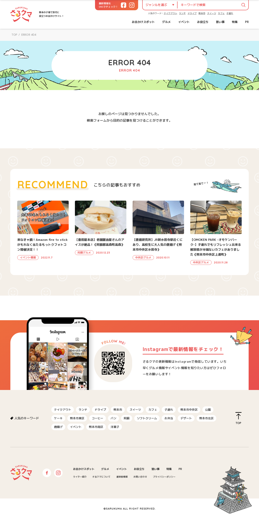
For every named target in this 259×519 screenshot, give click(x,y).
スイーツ (211, 13)
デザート (186, 418)
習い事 (220, 22)
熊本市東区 (77, 418)
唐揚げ (58, 427)
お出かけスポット (143, 22)
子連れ (229, 13)
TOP (14, 35)
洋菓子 (115, 427)
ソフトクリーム (147, 418)
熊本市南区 (96, 427)
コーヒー (97, 418)
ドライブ (192, 13)
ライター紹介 (80, 476)
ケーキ (58, 418)
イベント (184, 22)
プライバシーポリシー (164, 476)
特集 (235, 22)
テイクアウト (170, 13)
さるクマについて (101, 476)
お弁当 (168, 418)
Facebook (46, 473)
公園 (208, 410)
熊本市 (201, 13)
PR (247, 22)
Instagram (58, 473)
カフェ (221, 13)
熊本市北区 (206, 418)
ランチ (182, 13)
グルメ (166, 22)
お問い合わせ (140, 476)
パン (113, 418)
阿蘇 (127, 418)
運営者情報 (122, 476)
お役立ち (203, 22)
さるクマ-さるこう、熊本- (21, 14)
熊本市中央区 (189, 410)
